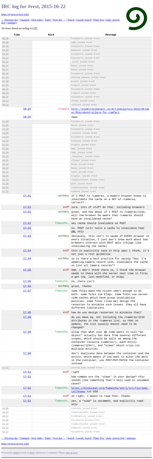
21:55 (5, 420)
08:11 (5, 89)
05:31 (5, 62)
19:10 (5, 412)
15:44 (5, 180)
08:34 (5, 93)
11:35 (5, 125)
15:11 (5, 160)
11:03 (5, 121)
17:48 (27, 312)
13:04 (5, 133)
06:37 (5, 66)
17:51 (5, 368)
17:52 (27, 388)
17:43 (27, 236)
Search (70, 19)
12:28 (5, 129)
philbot (16, 453)
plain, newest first (115, 438)
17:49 (27, 331)
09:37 (5, 97)
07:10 (5, 77)
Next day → (59, 19)
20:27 (5, 416)
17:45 (27, 270)
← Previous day (9, 19)
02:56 (5, 50)
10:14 (5, 101)
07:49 (5, 81)
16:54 (5, 187)
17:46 (27, 286)
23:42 (5, 428)
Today (48, 19)
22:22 (5, 424)
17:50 (27, 353)
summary (12, 22)
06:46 (5, 73)
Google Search (84, 19)
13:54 (5, 137)
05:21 (5, 58)
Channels (25, 19)
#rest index (37, 19)
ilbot (32, 453)
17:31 (5, 191)
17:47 (27, 290)
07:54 (5, 85)
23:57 (5, 432)
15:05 (5, 152)
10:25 (27, 109)
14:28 (5, 141)
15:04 (5, 148)
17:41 (27, 195)
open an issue (71, 453)
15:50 (5, 184)
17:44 (27, 258)
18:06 (5, 408)
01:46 (5, 46)
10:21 (5, 105)
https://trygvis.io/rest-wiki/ (15, 14)
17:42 (27, 211)
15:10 (5, 156)
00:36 (5, 38)
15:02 (5, 145)
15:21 (5, 176)
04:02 (5, 54)
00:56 (5, 42)
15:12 (5, 164)
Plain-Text (98, 19)
